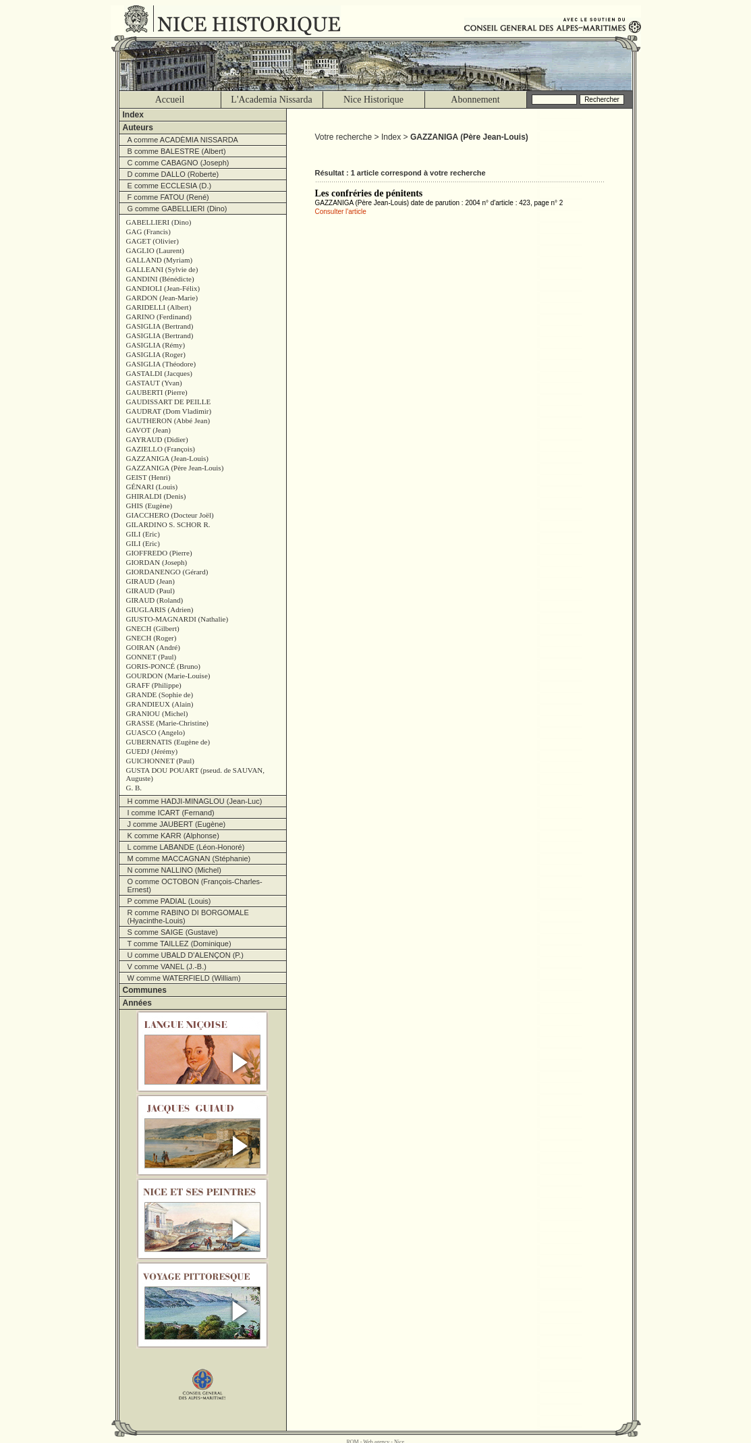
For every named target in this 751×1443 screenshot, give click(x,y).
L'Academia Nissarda (271, 99)
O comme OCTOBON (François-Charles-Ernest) (195, 885)
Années (137, 1003)
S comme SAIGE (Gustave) (173, 932)
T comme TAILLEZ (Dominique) (179, 944)
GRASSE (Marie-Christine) (167, 723)
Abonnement (475, 99)
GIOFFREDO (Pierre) (159, 553)
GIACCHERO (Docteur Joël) (170, 515)
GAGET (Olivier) (152, 241)
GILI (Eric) (143, 534)
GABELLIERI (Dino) (159, 222)
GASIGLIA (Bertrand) (160, 326)
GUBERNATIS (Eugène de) (168, 742)
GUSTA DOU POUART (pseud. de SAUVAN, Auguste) (195, 774)
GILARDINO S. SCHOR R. (168, 524)
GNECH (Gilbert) (152, 628)
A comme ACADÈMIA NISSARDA (183, 140)
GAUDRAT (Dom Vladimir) (169, 411)
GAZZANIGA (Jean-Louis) (167, 458)
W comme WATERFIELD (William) (184, 978)
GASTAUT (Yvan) (154, 383)
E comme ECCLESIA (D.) (170, 186)
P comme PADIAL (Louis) (169, 901)
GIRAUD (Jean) (150, 581)
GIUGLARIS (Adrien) (160, 609)
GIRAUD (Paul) (150, 591)
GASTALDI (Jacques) (159, 373)
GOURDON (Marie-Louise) (168, 676)
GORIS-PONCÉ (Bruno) (163, 666)
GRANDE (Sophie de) (160, 694)
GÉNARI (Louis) (152, 487)
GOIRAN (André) (153, 647)
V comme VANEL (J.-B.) (167, 966)
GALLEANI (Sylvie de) (162, 269)
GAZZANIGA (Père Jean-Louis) (175, 468)
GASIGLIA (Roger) (156, 354)
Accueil (170, 99)
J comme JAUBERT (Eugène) (177, 824)
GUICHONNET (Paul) (160, 761)
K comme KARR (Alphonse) (173, 836)
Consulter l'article (340, 211)
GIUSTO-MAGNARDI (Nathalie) (177, 619)
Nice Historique (373, 99)
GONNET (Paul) (151, 657)
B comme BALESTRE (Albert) (177, 151)
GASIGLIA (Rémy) (156, 345)
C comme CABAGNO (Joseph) (178, 163)
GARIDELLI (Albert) (159, 307)
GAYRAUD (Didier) (157, 439)
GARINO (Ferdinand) (159, 316)
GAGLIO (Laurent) (155, 250)
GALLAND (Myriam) (159, 260)
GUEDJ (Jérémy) (152, 751)
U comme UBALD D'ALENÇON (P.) (186, 955)
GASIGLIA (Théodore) (161, 364)
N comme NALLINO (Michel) (174, 870)
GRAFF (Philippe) (154, 685)
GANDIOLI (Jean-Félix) (163, 288)
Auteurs (138, 127)
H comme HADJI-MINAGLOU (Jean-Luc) (195, 801)
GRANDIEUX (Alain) (160, 704)
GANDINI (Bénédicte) (160, 279)
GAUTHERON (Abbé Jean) (168, 420)
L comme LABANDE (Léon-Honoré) (186, 847)
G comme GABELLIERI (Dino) (177, 209)
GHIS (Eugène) (149, 505)
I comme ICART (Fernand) (171, 813)
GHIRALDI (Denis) (156, 496)
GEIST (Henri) (148, 477)
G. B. (134, 788)
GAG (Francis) (148, 231)
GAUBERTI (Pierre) (157, 392)
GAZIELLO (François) (160, 449)
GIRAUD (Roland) (155, 600)
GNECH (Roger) (151, 638)
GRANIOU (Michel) (157, 713)
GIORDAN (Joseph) (157, 562)
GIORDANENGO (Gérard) (167, 572)
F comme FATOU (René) (168, 197)
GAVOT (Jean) (148, 430)
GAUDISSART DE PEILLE (168, 402)
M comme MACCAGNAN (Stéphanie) (189, 858)
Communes (145, 990)
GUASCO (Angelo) (156, 732)
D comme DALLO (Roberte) (173, 174)
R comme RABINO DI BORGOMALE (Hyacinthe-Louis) (188, 916)
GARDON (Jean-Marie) (162, 298)
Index (133, 114)
